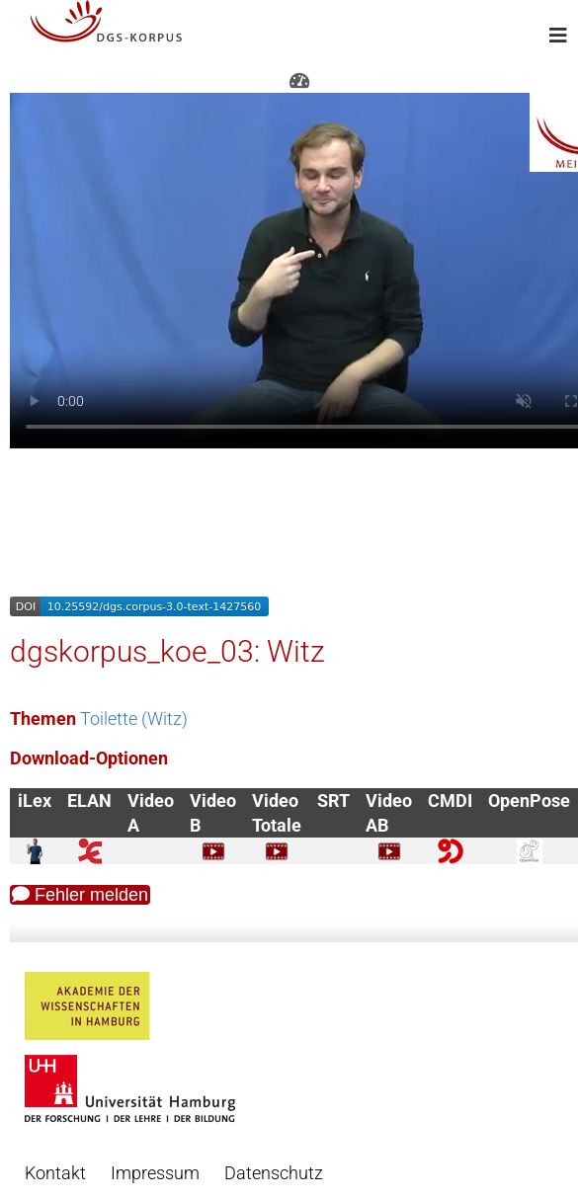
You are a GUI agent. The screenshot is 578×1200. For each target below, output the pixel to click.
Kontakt (55, 1172)
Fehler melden (80, 895)
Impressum (155, 1172)
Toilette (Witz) (134, 718)
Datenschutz (273, 1172)
